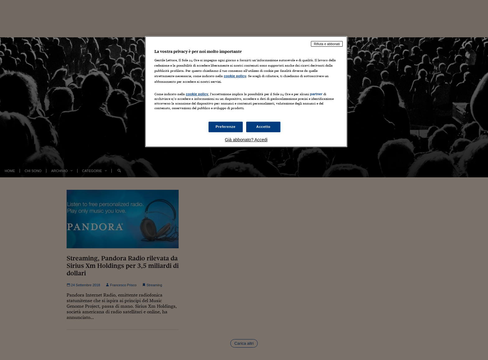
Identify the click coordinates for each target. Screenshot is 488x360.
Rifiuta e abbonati (327, 44)
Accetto (263, 127)
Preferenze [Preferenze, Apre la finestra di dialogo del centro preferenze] (226, 127)
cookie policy (235, 76)
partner (316, 94)
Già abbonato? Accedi (246, 139)
